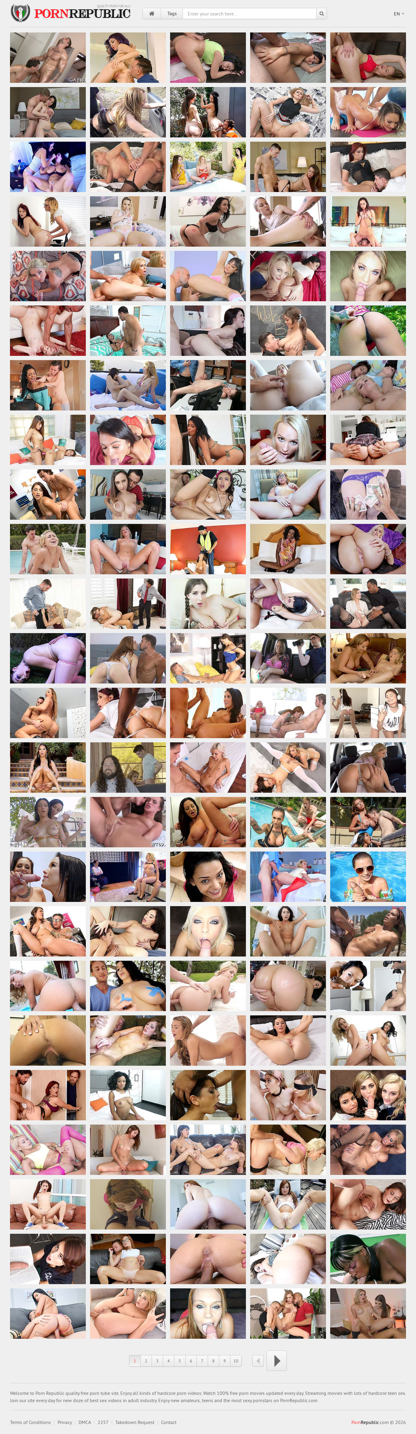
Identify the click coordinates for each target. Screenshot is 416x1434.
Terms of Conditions (30, 1422)
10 (235, 1361)
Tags (172, 13)
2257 (103, 1422)
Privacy (65, 1422)
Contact (168, 1422)
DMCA (85, 1422)
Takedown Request (134, 1422)
